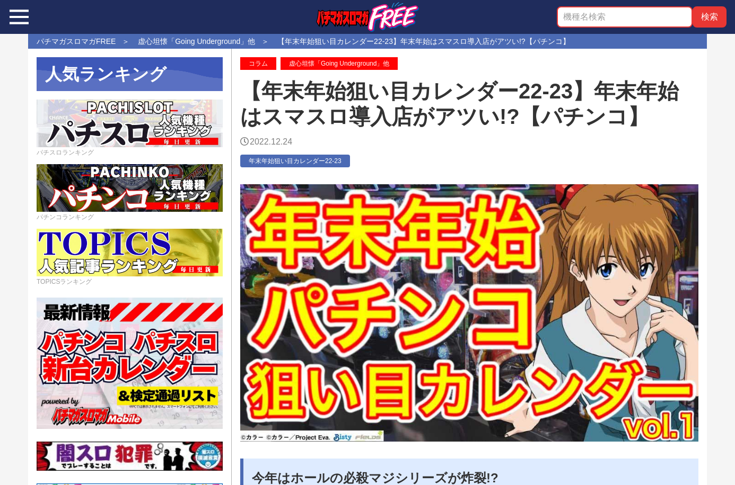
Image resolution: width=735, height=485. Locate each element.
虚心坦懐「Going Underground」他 (339, 63)
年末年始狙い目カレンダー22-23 (295, 161)
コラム (258, 63)
